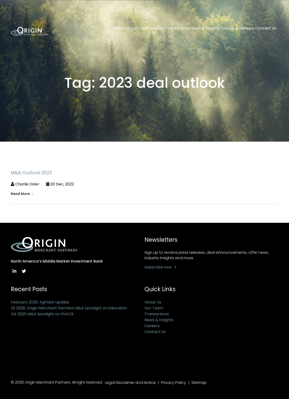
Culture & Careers (237, 28)
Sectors (157, 28)
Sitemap (199, 382)
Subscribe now (158, 267)
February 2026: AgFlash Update (40, 302)
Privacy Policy (173, 382)
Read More (20, 193)
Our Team (140, 28)
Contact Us (265, 28)
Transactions (178, 28)
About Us (121, 28)
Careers (152, 326)
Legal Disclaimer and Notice (130, 382)
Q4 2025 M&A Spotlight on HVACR (42, 314)
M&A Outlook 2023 (31, 173)
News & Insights (205, 28)
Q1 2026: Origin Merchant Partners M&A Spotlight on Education (69, 308)
